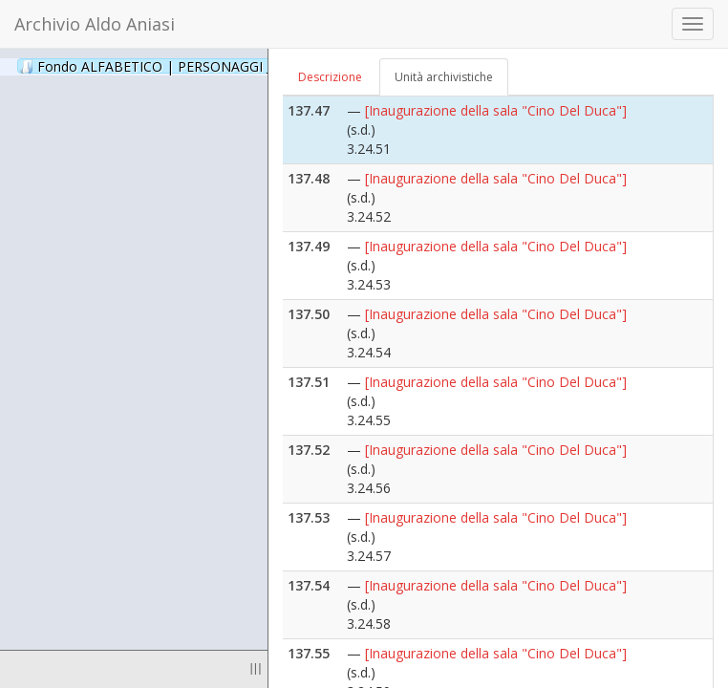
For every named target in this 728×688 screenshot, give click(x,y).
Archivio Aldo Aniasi (94, 23)
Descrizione (330, 77)
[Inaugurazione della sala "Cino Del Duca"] (496, 110)
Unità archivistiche (444, 77)
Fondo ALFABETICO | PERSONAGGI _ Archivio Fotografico (231, 66)
